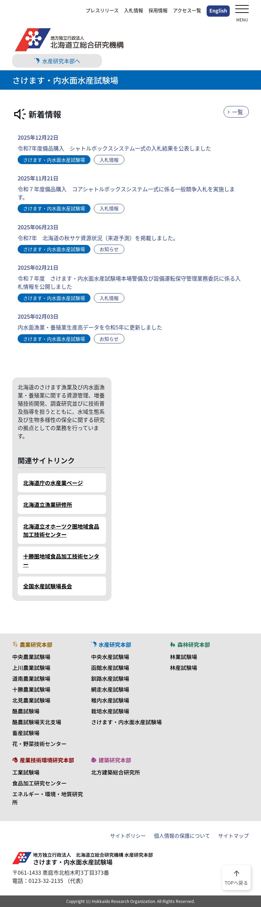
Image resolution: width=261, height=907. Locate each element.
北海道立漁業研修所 (47, 504)
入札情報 (133, 10)
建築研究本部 (111, 760)
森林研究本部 (190, 644)
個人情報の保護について (182, 835)
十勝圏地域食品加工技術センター (61, 560)
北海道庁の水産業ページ (53, 483)
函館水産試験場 (110, 667)
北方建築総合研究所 (115, 772)
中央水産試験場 (110, 657)
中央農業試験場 (31, 657)
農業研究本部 (32, 644)
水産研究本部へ (57, 61)
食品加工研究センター (39, 783)
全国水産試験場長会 (47, 586)
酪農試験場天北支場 (36, 722)
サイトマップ (233, 835)
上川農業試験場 (31, 667)
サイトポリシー (128, 835)
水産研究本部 (111, 644)
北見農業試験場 (31, 700)
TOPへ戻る (236, 877)
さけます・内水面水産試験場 (126, 722)
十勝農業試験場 (31, 689)
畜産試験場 (25, 733)
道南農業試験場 (31, 678)
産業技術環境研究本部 (43, 760)
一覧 (237, 112)
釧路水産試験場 (110, 678)
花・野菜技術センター (39, 744)
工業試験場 (25, 772)
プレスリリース (102, 10)
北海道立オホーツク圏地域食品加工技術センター (61, 530)
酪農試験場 (25, 711)
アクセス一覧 (187, 10)
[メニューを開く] (242, 9)
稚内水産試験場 (110, 700)
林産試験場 (183, 667)
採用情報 (158, 10)
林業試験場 (183, 657)
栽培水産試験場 (110, 711)
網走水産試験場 (110, 689)
